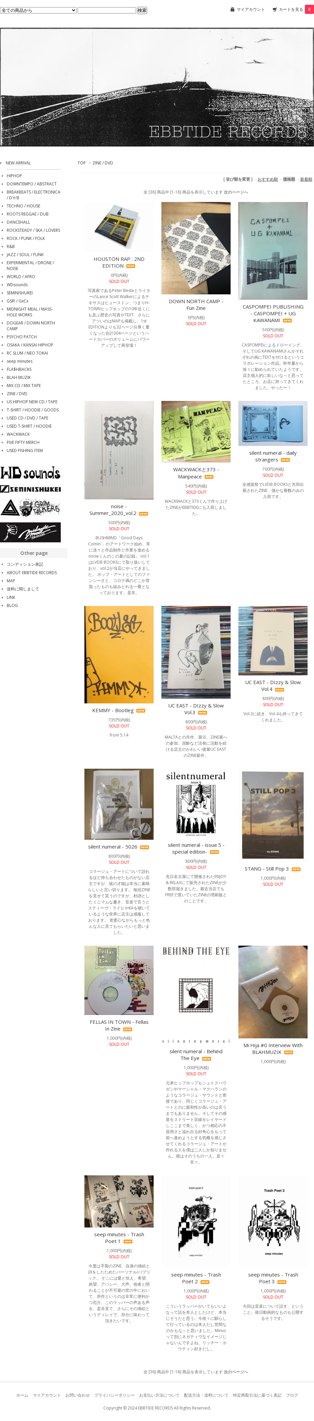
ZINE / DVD (103, 163)
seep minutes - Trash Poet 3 (273, 1278)
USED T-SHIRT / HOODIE (29, 426)
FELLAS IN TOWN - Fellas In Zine (119, 1025)
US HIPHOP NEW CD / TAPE (32, 402)
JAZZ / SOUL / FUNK (25, 254)
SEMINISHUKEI (20, 293)
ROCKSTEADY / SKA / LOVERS (33, 230)
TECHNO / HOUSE (23, 206)
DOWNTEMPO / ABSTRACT (32, 184)
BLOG (12, 605)
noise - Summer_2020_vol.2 (119, 509)
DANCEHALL (18, 222)
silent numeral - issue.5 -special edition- (196, 848)
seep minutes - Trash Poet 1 (119, 1237)
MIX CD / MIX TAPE (24, 385)
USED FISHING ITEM (25, 450)
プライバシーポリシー (114, 1395)
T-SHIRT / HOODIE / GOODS (33, 410)
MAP (11, 581)
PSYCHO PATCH (22, 337)
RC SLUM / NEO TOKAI (27, 353)
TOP (82, 163)
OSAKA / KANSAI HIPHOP (30, 345)
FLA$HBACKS (19, 369)
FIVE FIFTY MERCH (23, 442)
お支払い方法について (159, 1395)
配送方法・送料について (206, 1395)
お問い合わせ (78, 1395)
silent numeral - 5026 (119, 846)
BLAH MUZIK (19, 377)
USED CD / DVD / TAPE (27, 418)
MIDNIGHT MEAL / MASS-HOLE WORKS (30, 312)
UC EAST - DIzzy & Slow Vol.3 (196, 709)
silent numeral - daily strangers (273, 456)
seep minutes (19, 361)
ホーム (22, 1395)
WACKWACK (18, 434)
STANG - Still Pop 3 (273, 868)
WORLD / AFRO (21, 276)
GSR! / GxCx (17, 301)
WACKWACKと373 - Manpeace (196, 473)
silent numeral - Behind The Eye (196, 1054)
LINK (11, 597)
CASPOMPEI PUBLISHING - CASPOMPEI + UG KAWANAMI (273, 313)
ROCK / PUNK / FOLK (26, 238)
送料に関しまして (23, 589)
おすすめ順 (268, 179)
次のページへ (236, 192)
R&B (11, 246)
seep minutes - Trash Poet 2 (196, 1278)
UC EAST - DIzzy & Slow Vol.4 (273, 685)
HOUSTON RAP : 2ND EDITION (119, 262)
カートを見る (296, 9)
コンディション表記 (25, 564)
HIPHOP (14, 176)
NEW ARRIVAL (18, 163)
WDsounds (17, 285)
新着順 (306, 179)
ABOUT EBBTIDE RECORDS (32, 573)
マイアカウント (251, 9)
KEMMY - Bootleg (119, 710)
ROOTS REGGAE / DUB (28, 214)
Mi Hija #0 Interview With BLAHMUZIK (273, 1048)
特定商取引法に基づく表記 (257, 1395)
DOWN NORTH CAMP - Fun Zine (196, 304)
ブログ (292, 1395)
